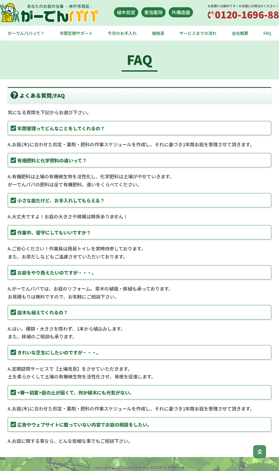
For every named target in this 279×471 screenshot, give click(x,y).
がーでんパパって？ (26, 33)
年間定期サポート (76, 33)
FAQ (267, 33)
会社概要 (240, 33)
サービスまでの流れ (197, 33)
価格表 (158, 33)
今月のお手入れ (122, 33)
